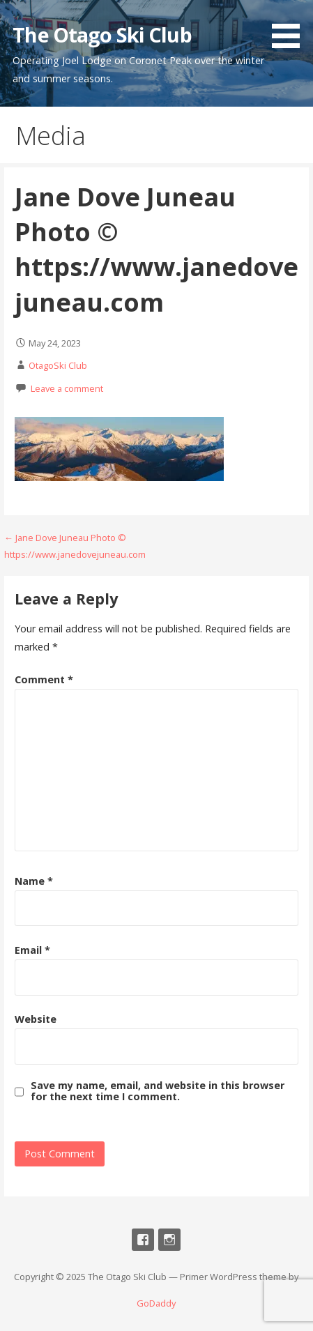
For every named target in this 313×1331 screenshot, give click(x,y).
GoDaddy (156, 1303)
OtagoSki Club (58, 365)
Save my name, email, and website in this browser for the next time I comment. (157, 1091)
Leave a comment (67, 388)
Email (32, 950)
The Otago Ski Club (102, 34)
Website (35, 1019)
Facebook (143, 1240)
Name (34, 881)
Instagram (169, 1240)
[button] (290, 26)
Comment (44, 679)
